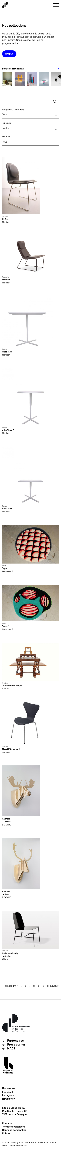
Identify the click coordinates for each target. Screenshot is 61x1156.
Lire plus (9, 53)
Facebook (8, 1092)
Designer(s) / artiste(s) (13, 109)
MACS (11, 1048)
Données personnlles (14, 1130)
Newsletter (8, 1098)
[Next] (55, 69)
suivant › (54, 985)
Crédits (6, 1133)
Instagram (8, 1095)
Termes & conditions (13, 1126)
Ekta (24, 1145)
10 (43, 986)
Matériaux (7, 136)
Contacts (7, 1123)
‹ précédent (10, 985)
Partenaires (15, 1041)
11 (48, 986)
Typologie (6, 123)
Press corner (16, 1045)
